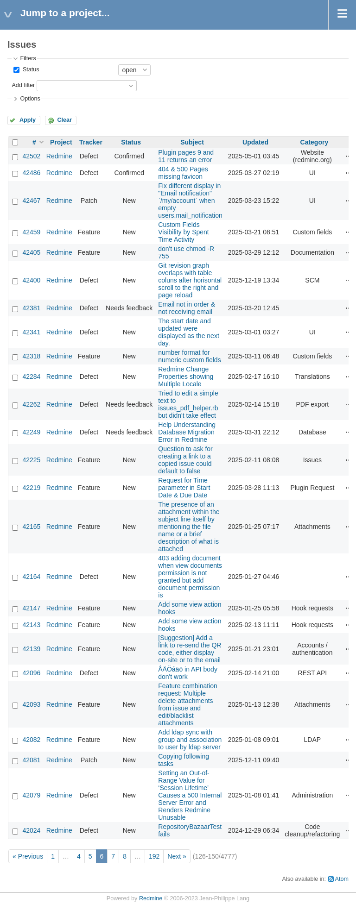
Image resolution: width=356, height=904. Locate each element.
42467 (31, 200)
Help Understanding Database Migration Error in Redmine (187, 432)
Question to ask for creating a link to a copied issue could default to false (185, 460)
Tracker (90, 142)
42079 (31, 795)
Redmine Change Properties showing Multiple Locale (185, 376)
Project (61, 142)
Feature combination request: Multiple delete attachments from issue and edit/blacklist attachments (187, 704)
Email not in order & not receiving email (186, 308)
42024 (31, 830)
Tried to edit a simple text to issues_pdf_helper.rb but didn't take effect (188, 404)
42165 (31, 526)
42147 (31, 608)
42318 (31, 356)
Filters (28, 58)
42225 (31, 460)
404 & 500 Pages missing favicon (183, 172)
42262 (31, 404)
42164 (31, 576)
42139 (31, 649)
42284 (31, 376)
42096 (31, 673)
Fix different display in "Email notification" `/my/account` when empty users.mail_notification (190, 200)
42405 (31, 252)
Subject (192, 142)
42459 (31, 232)
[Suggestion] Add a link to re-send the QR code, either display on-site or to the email (189, 649)
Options (30, 98)
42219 (31, 487)
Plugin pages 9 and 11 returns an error (186, 156)
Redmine (59, 156)
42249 (31, 432)
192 (154, 856)
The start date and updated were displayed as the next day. (188, 332)
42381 (31, 308)
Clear (64, 120)
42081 (31, 760)
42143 (31, 624)
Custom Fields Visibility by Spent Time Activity (183, 232)
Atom (342, 879)
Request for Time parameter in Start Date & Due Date (184, 488)
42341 (31, 332)
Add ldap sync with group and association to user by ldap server (190, 739)
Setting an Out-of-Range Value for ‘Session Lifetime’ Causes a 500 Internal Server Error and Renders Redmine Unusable (190, 795)
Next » (176, 856)
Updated (255, 142)
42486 (31, 172)
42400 (31, 280)
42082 (31, 739)
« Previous (28, 856)
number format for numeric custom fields (189, 356)
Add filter (23, 85)
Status (30, 69)
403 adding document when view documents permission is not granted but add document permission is (190, 576)
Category (314, 142)
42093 (31, 704)
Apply (27, 120)
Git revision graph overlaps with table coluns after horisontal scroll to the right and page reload (190, 280)
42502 (31, 156)
